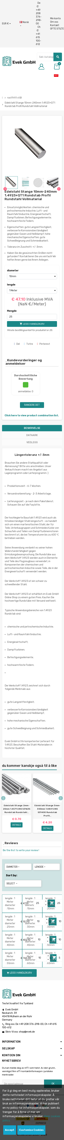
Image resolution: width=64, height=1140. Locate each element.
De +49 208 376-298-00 (39, 13)
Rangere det (32, 405)
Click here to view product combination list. (32, 415)
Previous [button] (3, 798)
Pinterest (43, 344)
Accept (9, 1130)
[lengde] (32, 290)
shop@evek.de (27, 1031)
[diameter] (32, 276)
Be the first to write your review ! (21, 850)
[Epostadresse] (23, 1084)
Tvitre (28, 344)
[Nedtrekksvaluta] (6, 23)
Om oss (54, 21)
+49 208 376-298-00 (31, 1024)
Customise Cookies (31, 1130)
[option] (16, 803)
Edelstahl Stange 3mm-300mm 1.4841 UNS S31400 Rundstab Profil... (47, 810)
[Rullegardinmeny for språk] (24, 24)
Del (17, 344)
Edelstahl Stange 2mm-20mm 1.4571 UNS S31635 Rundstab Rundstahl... (16, 808)
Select (12, 883)
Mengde (12, 310)
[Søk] (49, 57)
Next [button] (61, 798)
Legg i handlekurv (19, 972)
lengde (11, 284)
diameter (13, 270)
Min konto (55, 18)
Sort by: (11, 875)
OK (53, 1083)
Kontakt (54, 25)
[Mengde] (32, 317)
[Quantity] (39, 903)
